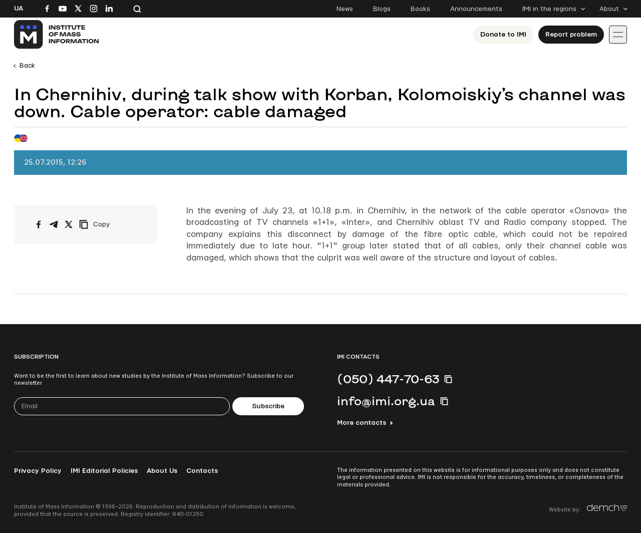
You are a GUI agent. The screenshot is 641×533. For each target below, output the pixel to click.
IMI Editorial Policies (104, 470)
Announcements (476, 9)
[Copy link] (108, 224)
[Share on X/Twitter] (68, 224)
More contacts (361, 422)
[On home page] (57, 34)
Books (420, 9)
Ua (18, 8)
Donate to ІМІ (503, 34)
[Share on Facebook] (38, 224)
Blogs (382, 9)
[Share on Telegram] (53, 224)
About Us (162, 470)
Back (27, 65)
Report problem (571, 34)
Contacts (202, 470)
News (345, 9)
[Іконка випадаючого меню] (618, 35)
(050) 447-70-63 (388, 379)
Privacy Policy (38, 470)
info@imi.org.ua (386, 401)
